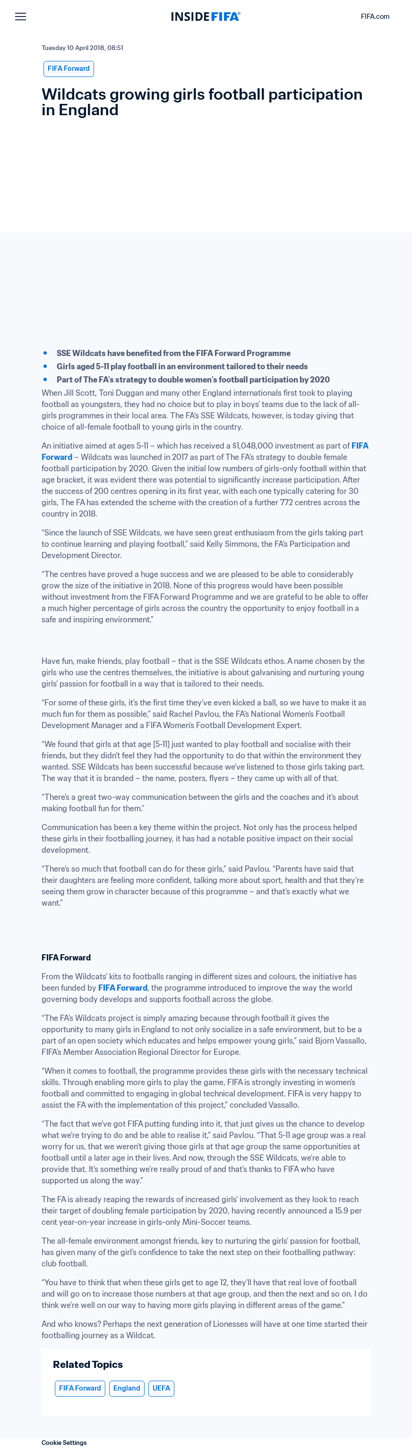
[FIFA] (206, 16)
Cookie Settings (64, 1443)
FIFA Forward (122, 988)
